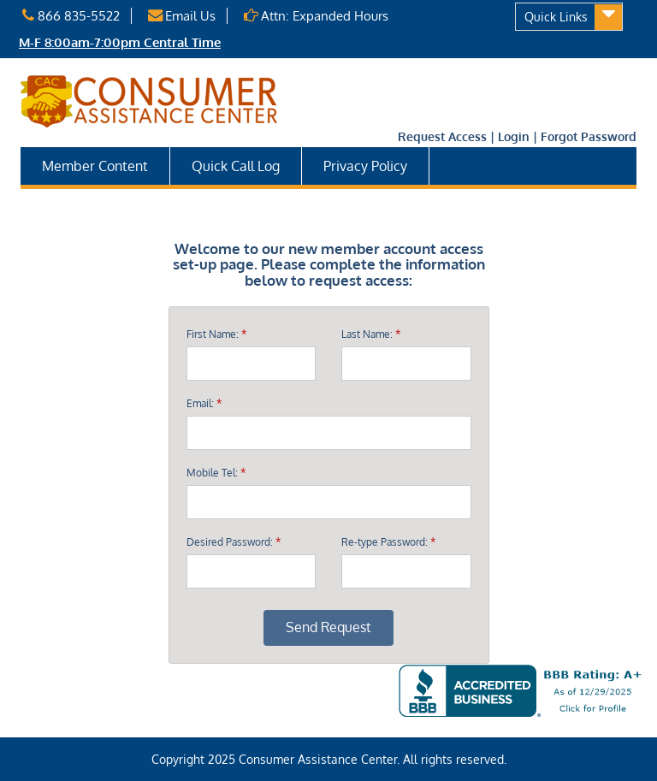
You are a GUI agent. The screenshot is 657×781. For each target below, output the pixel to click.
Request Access (442, 136)
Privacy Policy (365, 166)
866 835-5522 (69, 16)
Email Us (181, 16)
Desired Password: (233, 542)
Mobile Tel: (216, 473)
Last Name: (370, 334)
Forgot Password (588, 136)
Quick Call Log (236, 166)
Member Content (95, 166)
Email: (204, 403)
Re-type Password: (388, 542)
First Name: (216, 334)
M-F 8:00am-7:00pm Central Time (120, 42)
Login (514, 136)
